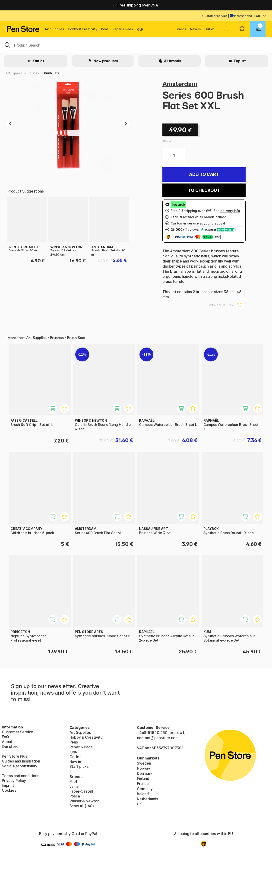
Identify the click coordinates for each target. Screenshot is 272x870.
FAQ (5, 736)
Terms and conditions (20, 775)
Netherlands (147, 799)
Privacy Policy (14, 780)
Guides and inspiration (21, 761)
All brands (172, 61)
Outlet (209, 29)
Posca (75, 796)
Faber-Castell (81, 791)
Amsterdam (179, 83)
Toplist (239, 61)
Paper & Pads (122, 29)
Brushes (33, 73)
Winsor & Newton (84, 801)
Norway (143, 768)
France (143, 783)
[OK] (136, 45)
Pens (105, 29)
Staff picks (79, 766)
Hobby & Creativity (82, 29)
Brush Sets (51, 73)
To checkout (204, 190)
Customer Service (17, 732)
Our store (10, 746)
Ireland (143, 793)
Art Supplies (54, 29)
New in (195, 29)
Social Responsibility (19, 766)
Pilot (73, 781)
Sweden (144, 763)
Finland (143, 778)
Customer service (214, 16)
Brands (181, 29)
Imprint (8, 785)
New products (105, 61)
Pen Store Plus (14, 756)
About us (9, 741)
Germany (145, 788)
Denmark (144, 773)
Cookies (9, 790)
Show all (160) (82, 806)
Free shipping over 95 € (136, 5)
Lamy (74, 786)
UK (139, 804)
